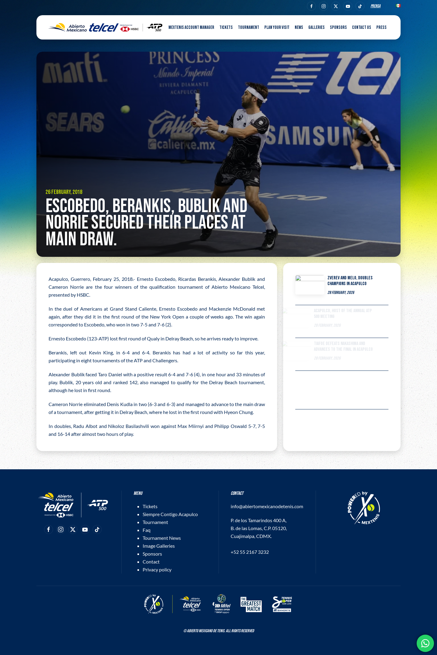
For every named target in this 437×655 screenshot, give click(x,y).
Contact (151, 561)
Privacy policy (157, 569)
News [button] (299, 27)
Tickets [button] (226, 27)
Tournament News (162, 538)
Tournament (155, 522)
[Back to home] (105, 27)
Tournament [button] (248, 27)
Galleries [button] (316, 27)
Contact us (361, 27)
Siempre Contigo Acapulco (170, 514)
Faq (147, 530)
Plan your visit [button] (277, 27)
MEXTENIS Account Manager (191, 27)
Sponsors (338, 27)
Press (381, 27)
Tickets (150, 506)
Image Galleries (159, 546)
